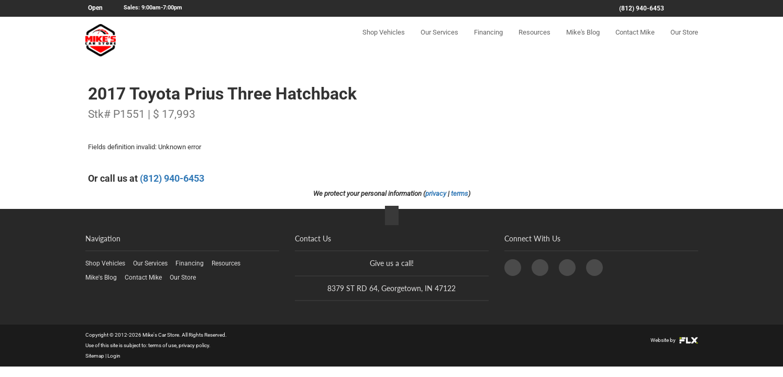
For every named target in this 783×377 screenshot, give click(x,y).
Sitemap (94, 356)
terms (459, 193)
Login (113, 356)
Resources (534, 40)
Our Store (684, 40)
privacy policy (194, 345)
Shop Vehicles (383, 40)
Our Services (439, 40)
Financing (488, 40)
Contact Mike (635, 40)
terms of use (162, 345)
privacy (435, 193)
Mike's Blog (583, 40)
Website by (674, 340)
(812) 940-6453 (641, 8)
